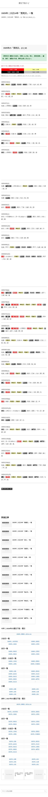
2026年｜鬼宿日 (35, 589)
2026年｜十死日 (13, 609)
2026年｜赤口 (35, 642)
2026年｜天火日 (35, 621)
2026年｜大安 (12, 642)
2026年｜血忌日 (13, 621)
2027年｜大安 (12, 712)
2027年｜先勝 (12, 707)
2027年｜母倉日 (13, 672)
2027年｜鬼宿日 (35, 659)
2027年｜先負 (12, 709)
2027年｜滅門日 (35, 697)
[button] (45, 739)
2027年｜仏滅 (35, 709)
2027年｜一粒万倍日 (12, 659)
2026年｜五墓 (12, 619)
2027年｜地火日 (13, 694)
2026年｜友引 (35, 637)
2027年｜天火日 (35, 692)
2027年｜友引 (35, 707)
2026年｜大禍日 (35, 624)
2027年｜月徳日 (35, 672)
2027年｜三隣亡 (13, 682)
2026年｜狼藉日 (13, 627)
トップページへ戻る (12, 792)
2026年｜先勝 (12, 637)
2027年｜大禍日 (35, 694)
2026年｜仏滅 (35, 639)
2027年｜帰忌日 (35, 689)
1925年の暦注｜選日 (7, 488)
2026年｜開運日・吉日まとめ (24, 582)
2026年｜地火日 (13, 624)
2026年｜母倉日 (13, 602)
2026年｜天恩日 (35, 599)
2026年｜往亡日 (13, 629)
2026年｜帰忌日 (35, 619)
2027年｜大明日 (35, 662)
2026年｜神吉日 (13, 599)
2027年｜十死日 (13, 679)
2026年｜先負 (12, 639)
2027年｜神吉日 (13, 669)
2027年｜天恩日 (35, 669)
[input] (24, 739)
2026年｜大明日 (35, 592)
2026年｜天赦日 (13, 592)
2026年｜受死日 (35, 609)
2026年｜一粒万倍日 (12, 589)
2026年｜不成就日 (35, 611)
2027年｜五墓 (12, 689)
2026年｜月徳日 (35, 602)
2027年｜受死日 (35, 679)
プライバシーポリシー (35, 792)
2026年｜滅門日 (35, 627)
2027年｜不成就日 (35, 682)
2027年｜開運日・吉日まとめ (24, 652)
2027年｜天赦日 (13, 662)
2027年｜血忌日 (13, 692)
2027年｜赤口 (35, 712)
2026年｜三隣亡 (13, 611)
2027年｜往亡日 (13, 699)
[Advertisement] (24, 32)
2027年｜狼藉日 (13, 697)
